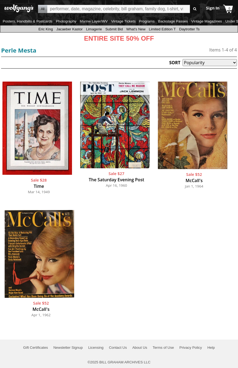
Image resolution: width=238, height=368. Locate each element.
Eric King (45, 29)
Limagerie (94, 29)
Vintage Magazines (206, 21)
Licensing (96, 348)
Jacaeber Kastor (69, 29)
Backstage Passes (173, 21)
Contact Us (118, 348)
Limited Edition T (162, 29)
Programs (147, 21)
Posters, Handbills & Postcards (27, 21)
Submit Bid (114, 29)
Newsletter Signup (68, 348)
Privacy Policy (190, 348)
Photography (66, 21)
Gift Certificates (35, 348)
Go (195, 9)
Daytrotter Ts (189, 29)
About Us (139, 348)
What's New (136, 29)
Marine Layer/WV (94, 21)
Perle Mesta (18, 50)
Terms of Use (163, 348)
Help (211, 348)
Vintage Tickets (123, 21)
